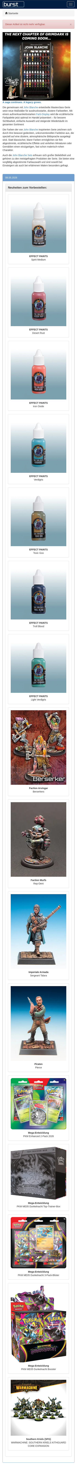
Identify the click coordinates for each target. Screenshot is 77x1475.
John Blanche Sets (22, 155)
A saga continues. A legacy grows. (22, 102)
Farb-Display (43, 114)
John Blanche (31, 107)
